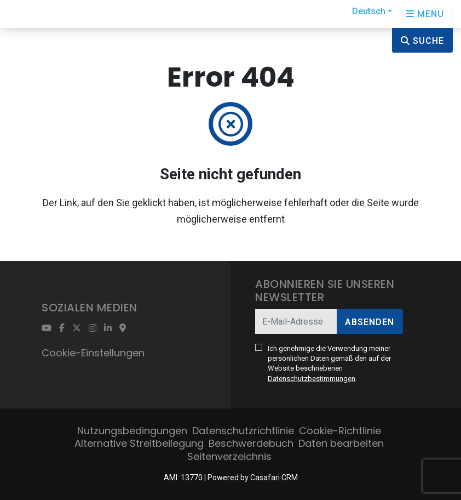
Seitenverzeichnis (229, 456)
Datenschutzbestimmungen (311, 378)
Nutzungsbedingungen (132, 431)
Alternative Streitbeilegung (139, 443)
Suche (422, 41)
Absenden (369, 322)
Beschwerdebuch (251, 443)
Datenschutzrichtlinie (243, 431)
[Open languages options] (425, 14)
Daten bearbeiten (341, 443)
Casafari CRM (274, 477)
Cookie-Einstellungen (93, 353)
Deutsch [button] (368, 11)
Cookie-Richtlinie (340, 431)
